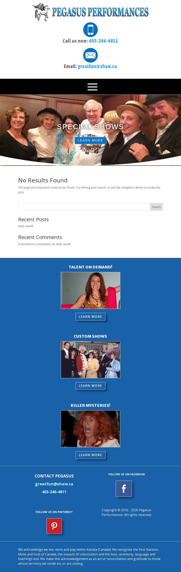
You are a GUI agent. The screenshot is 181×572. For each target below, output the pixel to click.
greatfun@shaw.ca (97, 66)
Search (156, 207)
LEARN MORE (90, 144)
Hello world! (25, 226)
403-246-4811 (103, 41)
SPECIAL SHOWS (90, 131)
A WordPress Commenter (34, 244)
